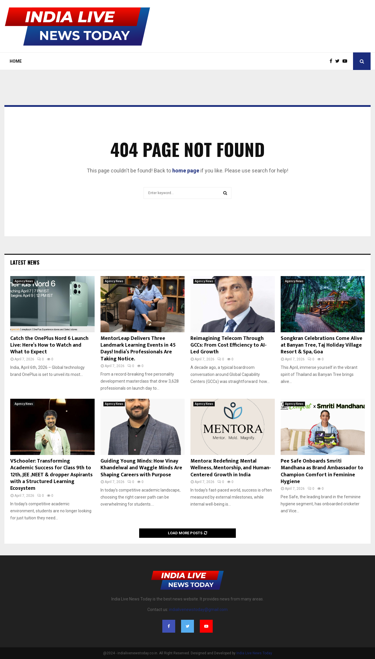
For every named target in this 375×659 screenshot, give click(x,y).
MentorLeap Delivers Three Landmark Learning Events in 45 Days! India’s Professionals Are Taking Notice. (138, 348)
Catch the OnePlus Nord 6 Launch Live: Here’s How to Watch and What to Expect (49, 345)
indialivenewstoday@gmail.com (198, 609)
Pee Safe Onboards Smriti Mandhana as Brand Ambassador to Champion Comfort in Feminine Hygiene (322, 471)
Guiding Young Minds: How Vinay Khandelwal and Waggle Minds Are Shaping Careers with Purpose (141, 468)
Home (16, 61)
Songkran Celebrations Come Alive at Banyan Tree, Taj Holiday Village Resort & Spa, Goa (321, 345)
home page (185, 170)
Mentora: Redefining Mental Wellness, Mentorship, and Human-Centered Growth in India (230, 468)
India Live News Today (254, 653)
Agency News (24, 281)
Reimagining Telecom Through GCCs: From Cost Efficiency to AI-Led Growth (228, 345)
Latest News (24, 262)
